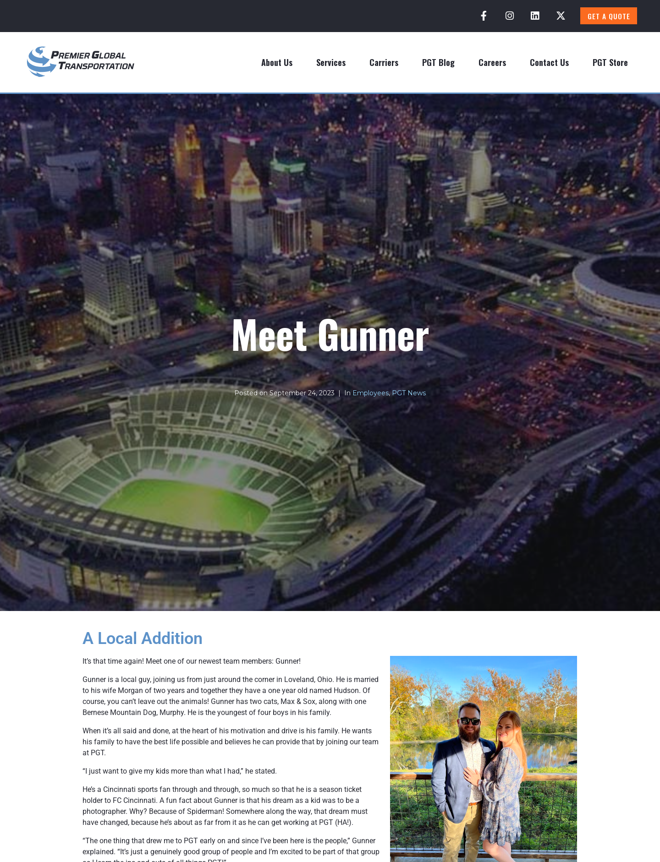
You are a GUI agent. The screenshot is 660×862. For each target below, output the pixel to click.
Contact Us (549, 62)
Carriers (383, 62)
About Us (276, 62)
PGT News (409, 393)
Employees (370, 393)
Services (331, 62)
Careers (492, 62)
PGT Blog (438, 62)
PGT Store (610, 62)
